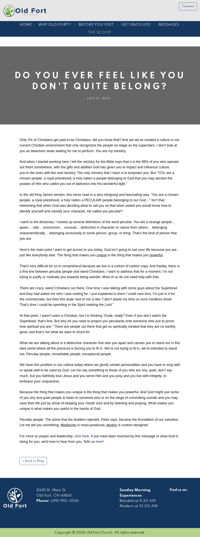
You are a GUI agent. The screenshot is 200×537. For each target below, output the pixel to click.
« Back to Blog (33, 461)
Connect (188, 6)
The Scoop (99, 33)
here (99, 442)
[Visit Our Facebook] (173, 494)
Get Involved (136, 25)
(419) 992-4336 (65, 501)
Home (26, 25)
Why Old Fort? (54, 25)
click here (81, 436)
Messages (168, 25)
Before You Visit (96, 25)
